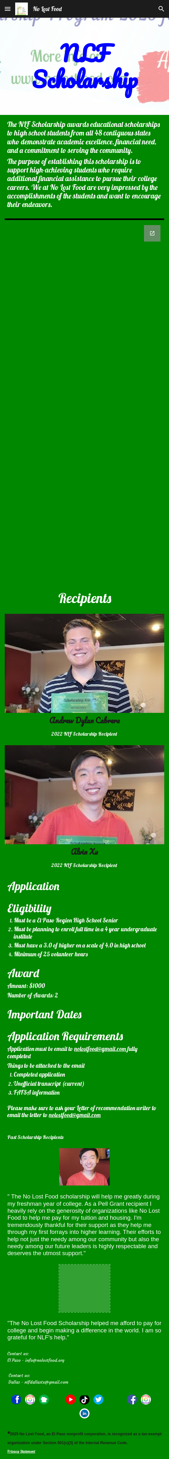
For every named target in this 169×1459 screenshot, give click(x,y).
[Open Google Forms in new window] (152, 233)
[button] (7, 8)
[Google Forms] (84, 403)
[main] (84, 66)
